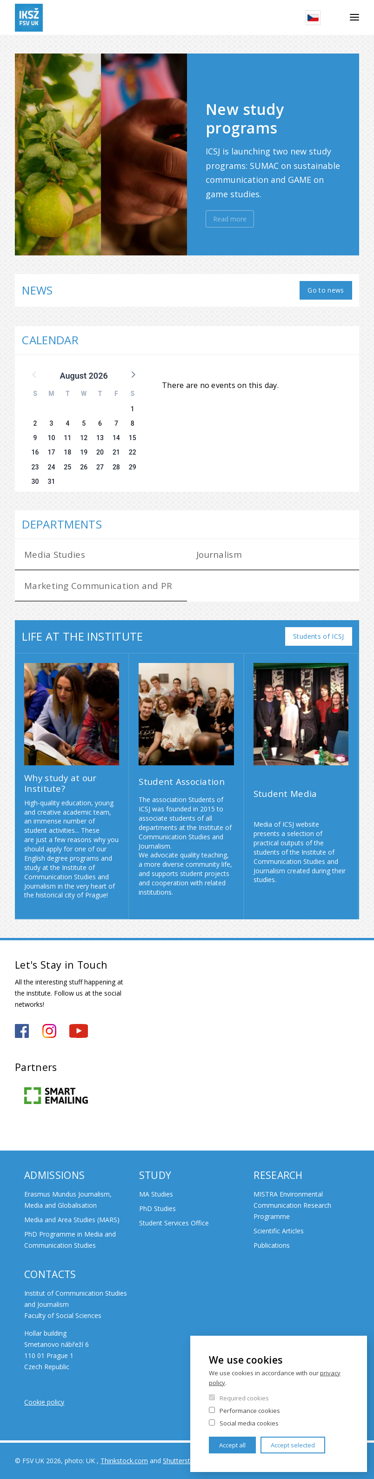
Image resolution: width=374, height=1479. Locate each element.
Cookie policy (44, 1402)
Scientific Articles (279, 1230)
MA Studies (156, 1194)
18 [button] (67, 452)
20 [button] (100, 452)
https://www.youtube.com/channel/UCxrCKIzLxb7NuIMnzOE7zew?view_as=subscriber (78, 1031)
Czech (313, 17)
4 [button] (67, 423)
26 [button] (83, 467)
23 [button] (35, 467)
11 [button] (67, 438)
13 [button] (100, 438)
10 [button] (51, 438)
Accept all (232, 1445)
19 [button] (83, 452)
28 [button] (116, 467)
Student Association (181, 781)
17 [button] (51, 452)
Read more (230, 218)
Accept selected (293, 1445)
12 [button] (83, 438)
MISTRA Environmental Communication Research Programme (292, 1205)
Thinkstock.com (124, 1460)
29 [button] (132, 467)
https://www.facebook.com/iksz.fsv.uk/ (22, 1031)
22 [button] (132, 452)
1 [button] (132, 409)
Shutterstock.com (189, 1460)
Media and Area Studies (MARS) (72, 1219)
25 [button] (67, 467)
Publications (272, 1245)
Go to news (325, 290)
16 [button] (35, 452)
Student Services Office (174, 1222)
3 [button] (51, 423)
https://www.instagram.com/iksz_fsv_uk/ (49, 1031)
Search (335, 17)
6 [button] (100, 423)
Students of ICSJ (318, 636)
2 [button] (35, 423)
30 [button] (35, 481)
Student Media (285, 793)
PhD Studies (157, 1208)
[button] (133, 374)
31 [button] (51, 481)
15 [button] (132, 438)
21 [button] (116, 452)
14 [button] (116, 438)
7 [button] (116, 423)
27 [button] (100, 467)
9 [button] (35, 438)
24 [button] (51, 467)
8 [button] (132, 423)
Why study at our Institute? (60, 783)
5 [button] (84, 423)
